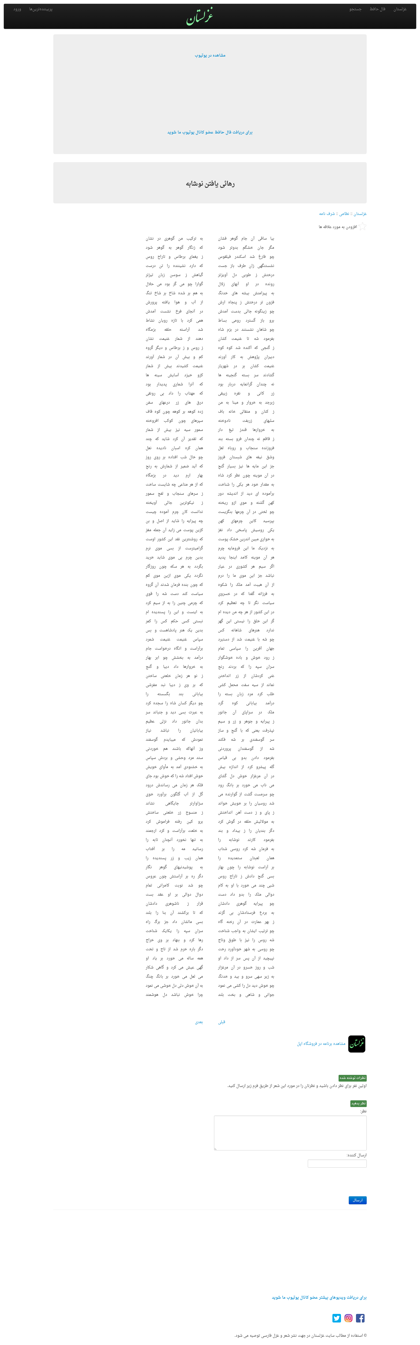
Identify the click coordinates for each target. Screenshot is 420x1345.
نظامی (344, 214)
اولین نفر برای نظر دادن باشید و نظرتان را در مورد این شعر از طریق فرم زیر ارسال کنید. (297, 1086)
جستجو (355, 9)
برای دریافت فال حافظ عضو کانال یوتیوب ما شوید (210, 132)
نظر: (363, 1111)
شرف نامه (327, 214)
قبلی (221, 1022)
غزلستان (400, 9)
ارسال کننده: (357, 1155)
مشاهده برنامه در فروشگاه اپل (321, 1044)
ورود (17, 9)
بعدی (199, 1022)
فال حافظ (377, 9)
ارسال (358, 1200)
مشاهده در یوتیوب (210, 55)
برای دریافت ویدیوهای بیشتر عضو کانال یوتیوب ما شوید (319, 1297)
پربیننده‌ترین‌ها (40, 9)
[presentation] (326, 1180)
